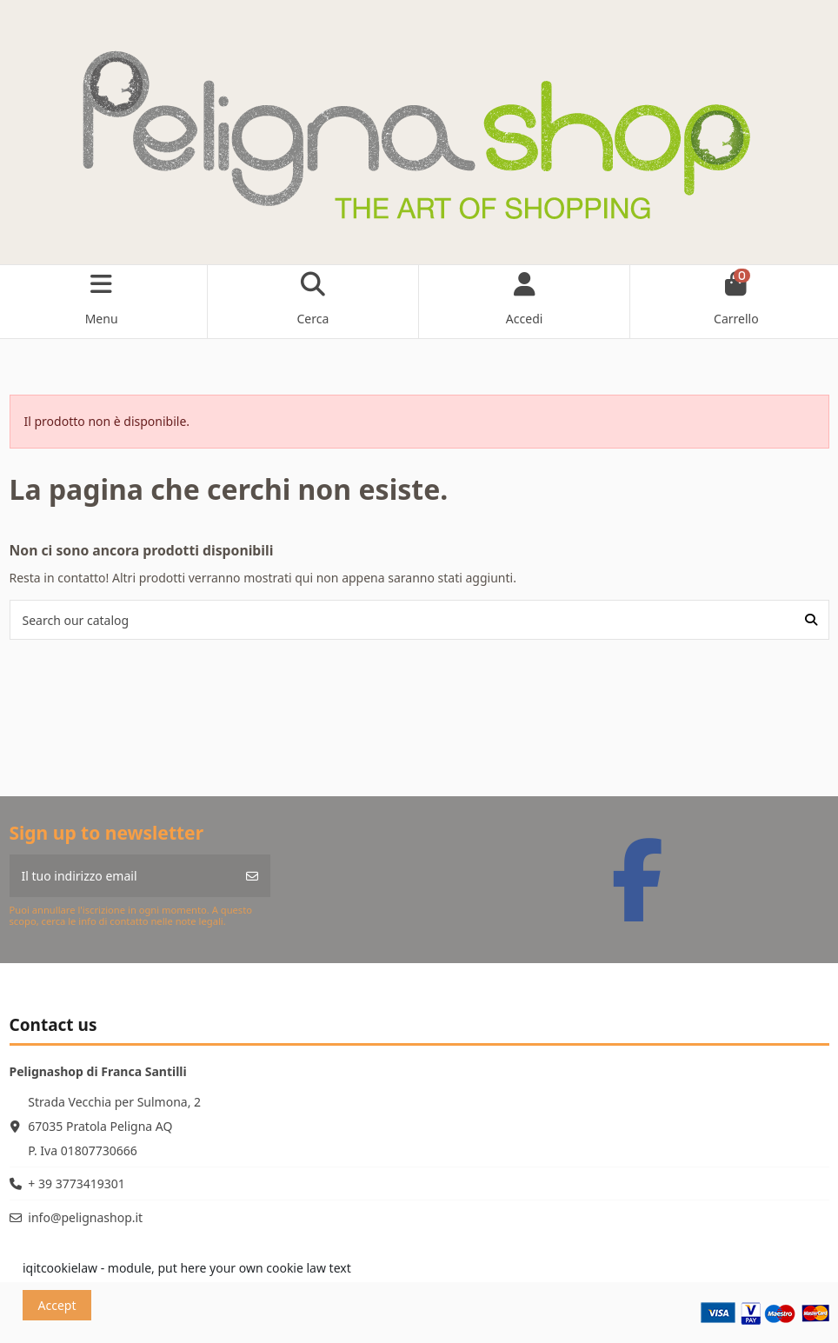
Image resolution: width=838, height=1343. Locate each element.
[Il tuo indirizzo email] (122, 875)
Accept (57, 1305)
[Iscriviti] (252, 875)
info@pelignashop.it (85, 1217)
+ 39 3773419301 (76, 1183)
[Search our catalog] (811, 619)
